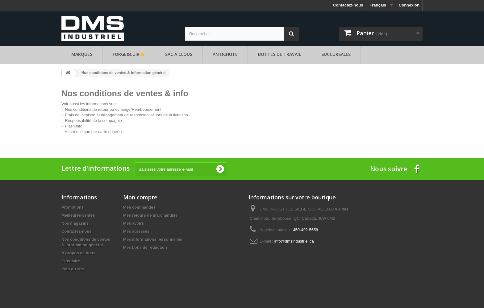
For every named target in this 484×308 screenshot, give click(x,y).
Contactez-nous (348, 5)
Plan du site (72, 269)
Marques (81, 54)
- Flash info (71, 126)
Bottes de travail (279, 54)
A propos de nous (78, 253)
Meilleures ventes (78, 215)
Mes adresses (136, 231)
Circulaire (70, 261)
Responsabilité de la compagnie (93, 120)
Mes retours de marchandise (150, 215)
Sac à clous (178, 54)
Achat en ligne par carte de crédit (94, 131)
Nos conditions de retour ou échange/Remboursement (113, 109)
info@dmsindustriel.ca (294, 241)
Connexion (409, 5)
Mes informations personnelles (152, 239)
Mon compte (140, 197)
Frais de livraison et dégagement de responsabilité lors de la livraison (126, 115)
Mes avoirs (133, 223)
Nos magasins (75, 223)
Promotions (72, 207)
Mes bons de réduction (145, 247)
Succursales (336, 54)
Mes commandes (139, 207)
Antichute (225, 54)
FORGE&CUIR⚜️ (129, 54)
